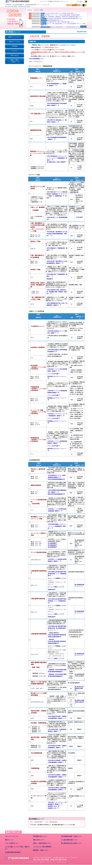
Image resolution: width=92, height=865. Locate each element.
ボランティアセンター (12, 836)
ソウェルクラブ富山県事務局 (42, 847)
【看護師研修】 (58, 196)
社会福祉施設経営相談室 (12, 852)
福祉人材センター (38, 840)
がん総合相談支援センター (69, 840)
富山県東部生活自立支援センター (71, 843)
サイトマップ (65, 1)
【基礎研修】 (54, 194)
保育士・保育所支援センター (42, 843)
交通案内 (51, 1)
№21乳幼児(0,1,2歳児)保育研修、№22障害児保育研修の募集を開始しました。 (65, 18)
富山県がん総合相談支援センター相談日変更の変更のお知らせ (65, 26)
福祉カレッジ (9, 840)
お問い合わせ (57, 1)
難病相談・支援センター (40, 850)
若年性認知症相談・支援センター (71, 836)
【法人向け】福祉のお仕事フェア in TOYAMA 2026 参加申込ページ (60, 13)
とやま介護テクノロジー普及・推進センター (17, 848)
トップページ (44, 1)
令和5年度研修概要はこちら (36, 58)
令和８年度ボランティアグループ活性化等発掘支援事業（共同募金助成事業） (62, 15)
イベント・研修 (38, 10)
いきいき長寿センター (12, 843)
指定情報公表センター (40, 836)
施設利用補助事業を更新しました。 (55, 20)
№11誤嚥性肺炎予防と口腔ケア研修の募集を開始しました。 (61, 21)
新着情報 (29, 10)
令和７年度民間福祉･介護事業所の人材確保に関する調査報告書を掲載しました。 (64, 16)
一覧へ (83, 26)
